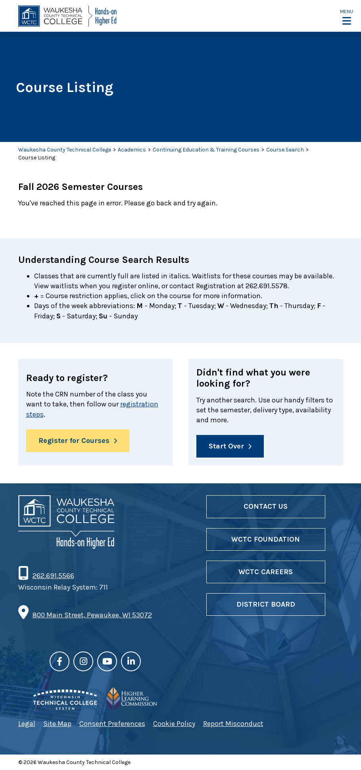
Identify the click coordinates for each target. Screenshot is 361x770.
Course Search (285, 149)
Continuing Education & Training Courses (206, 149)
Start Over (226, 446)
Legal (26, 723)
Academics (132, 149)
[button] (346, 16)
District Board (265, 604)
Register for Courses (73, 440)
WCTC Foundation (265, 539)
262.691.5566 (53, 575)
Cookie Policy (174, 723)
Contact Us (266, 506)
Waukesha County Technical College (64, 149)
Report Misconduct (233, 723)
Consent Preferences (112, 723)
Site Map (57, 723)
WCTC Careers (265, 571)
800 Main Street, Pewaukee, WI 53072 (92, 615)
